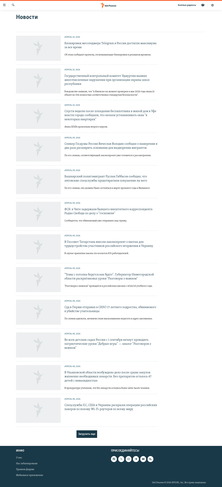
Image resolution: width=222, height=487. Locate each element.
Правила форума (25, 469)
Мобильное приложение (29, 475)
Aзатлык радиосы (187, 5)
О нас (19, 458)
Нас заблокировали (26, 464)
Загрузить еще (86, 434)
